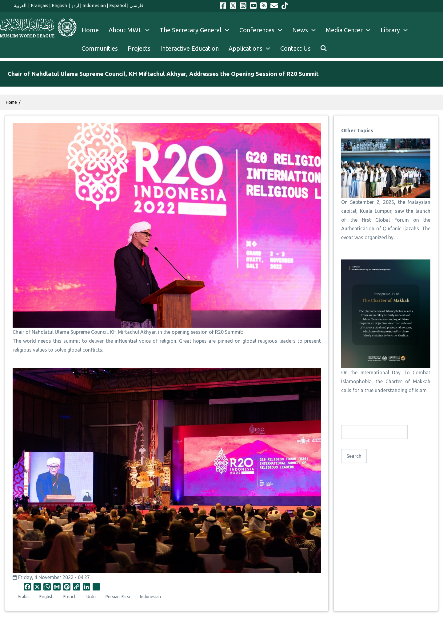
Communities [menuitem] (100, 48)
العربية (20, 5)
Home (11, 102)
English (60, 5)
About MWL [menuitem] (132, 30)
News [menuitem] (306, 30)
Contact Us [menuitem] (295, 48)
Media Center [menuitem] (351, 30)
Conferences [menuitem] (263, 30)
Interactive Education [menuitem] (189, 48)
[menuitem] (324, 48)
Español (117, 5)
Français (39, 5)
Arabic (24, 596)
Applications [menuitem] (252, 48)
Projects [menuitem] (139, 48)
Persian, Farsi (118, 596)
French (70, 596)
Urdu (91, 596)
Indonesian (94, 5)
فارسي (136, 5)
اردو (75, 5)
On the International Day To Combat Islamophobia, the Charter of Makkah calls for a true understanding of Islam (385, 381)
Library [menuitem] (397, 30)
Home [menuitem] (90, 29)
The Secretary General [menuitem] (197, 30)
